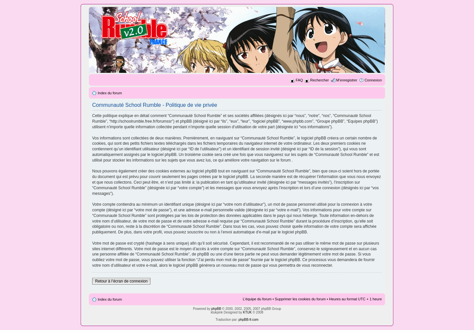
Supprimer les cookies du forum (300, 299)
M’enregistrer (346, 80)
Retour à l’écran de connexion (121, 281)
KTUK (247, 312)
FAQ (299, 80)
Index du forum (110, 93)
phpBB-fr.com (249, 319)
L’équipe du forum (257, 299)
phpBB (216, 309)
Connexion (373, 80)
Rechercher (319, 80)
